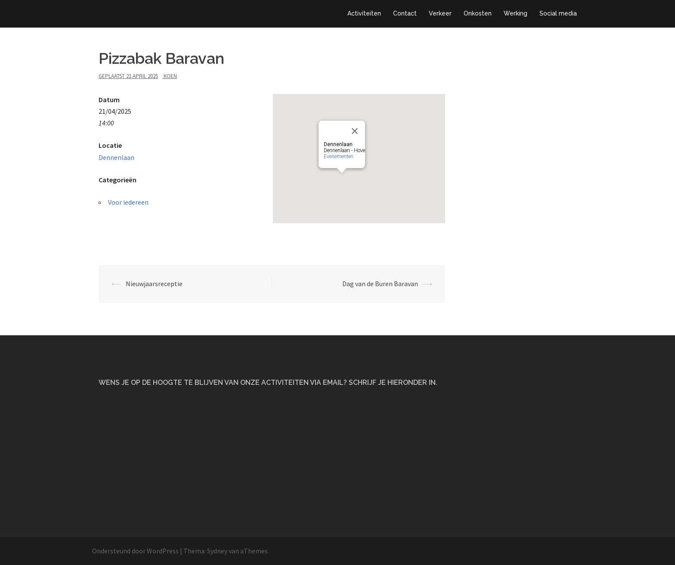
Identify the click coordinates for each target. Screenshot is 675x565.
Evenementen (338, 156)
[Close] (354, 131)
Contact (405, 13)
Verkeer (440, 13)
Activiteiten (364, 13)
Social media (558, 13)
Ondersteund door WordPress (135, 550)
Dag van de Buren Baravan (380, 283)
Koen (170, 76)
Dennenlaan (116, 157)
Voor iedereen (128, 202)
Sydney (217, 550)
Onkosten (478, 13)
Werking (515, 13)
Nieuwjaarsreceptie (154, 283)
